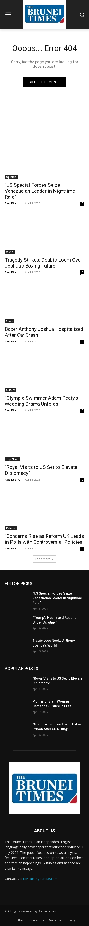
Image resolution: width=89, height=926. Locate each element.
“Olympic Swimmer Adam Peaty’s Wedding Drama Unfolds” (41, 401)
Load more (44, 559)
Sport (9, 321)
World (9, 251)
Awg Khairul (13, 203)
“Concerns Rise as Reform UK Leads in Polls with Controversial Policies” (44, 539)
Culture (10, 390)
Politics (10, 528)
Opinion (11, 177)
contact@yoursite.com (40, 878)
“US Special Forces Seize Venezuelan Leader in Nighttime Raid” (40, 191)
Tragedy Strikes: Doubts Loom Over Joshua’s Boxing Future (43, 263)
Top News (12, 459)
